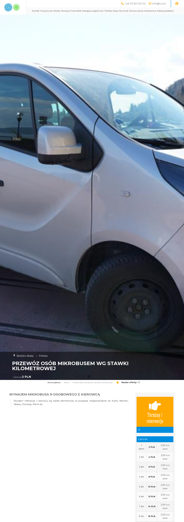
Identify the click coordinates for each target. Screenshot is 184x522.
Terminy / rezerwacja (155, 419)
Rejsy (141, 11)
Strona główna (54, 390)
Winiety (82, 11)
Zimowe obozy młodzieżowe (71, 18)
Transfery (134, 11)
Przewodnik (101, 11)
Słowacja (91, 11)
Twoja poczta (72, 11)
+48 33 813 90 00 (135, 3)
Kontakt (61, 11)
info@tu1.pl (159, 3)
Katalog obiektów (94, 18)
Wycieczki (149, 11)
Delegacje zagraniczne (118, 11)
